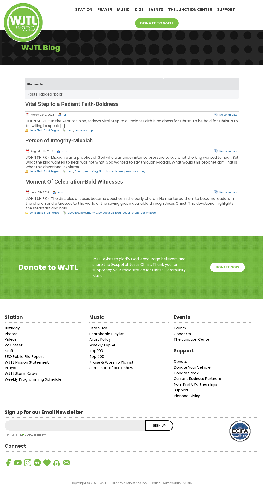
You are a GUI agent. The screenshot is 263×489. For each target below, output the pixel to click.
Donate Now (227, 267)
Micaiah (111, 171)
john (65, 114)
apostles (73, 213)
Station (83, 9)
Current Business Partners (197, 378)
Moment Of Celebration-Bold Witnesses (74, 181)
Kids (139, 9)
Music (123, 9)
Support (226, 9)
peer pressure (127, 171)
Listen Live (98, 328)
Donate (180, 361)
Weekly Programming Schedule (33, 379)
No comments (228, 114)
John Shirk (36, 130)
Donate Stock (186, 373)
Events (156, 9)
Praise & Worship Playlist (111, 362)
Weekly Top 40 (102, 345)
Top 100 (96, 350)
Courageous (83, 171)
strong (141, 171)
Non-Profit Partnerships (195, 384)
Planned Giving (187, 396)
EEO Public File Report (24, 356)
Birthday (12, 328)
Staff (9, 350)
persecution (106, 213)
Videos (11, 339)
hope (91, 130)
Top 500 (96, 356)
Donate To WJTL (156, 23)
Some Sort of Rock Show (111, 367)
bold (70, 130)
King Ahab (98, 171)
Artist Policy (100, 339)
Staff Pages (51, 130)
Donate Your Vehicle (192, 367)
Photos (11, 333)
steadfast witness (144, 213)
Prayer (104, 9)
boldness (81, 130)
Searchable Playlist (106, 333)
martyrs (92, 213)
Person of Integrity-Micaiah (59, 140)
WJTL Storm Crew (21, 373)
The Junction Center (190, 9)
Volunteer (14, 345)
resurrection (123, 213)
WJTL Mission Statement (27, 362)
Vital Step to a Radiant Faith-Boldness (72, 104)
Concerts (182, 333)
